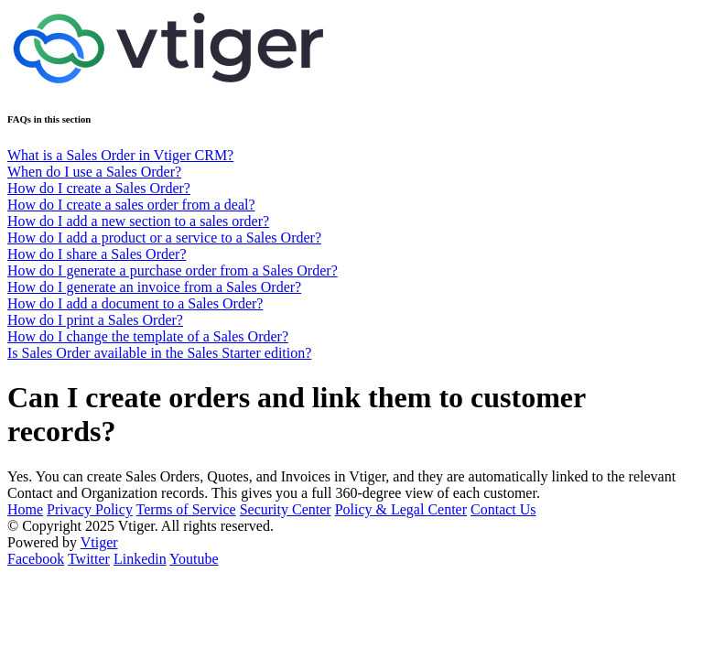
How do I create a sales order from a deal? (131, 204)
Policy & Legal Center (401, 509)
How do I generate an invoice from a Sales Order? (154, 287)
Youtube (194, 559)
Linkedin (140, 559)
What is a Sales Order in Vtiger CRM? (120, 155)
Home (25, 509)
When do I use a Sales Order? (94, 171)
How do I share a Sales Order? (96, 254)
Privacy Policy (90, 509)
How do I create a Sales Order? (98, 188)
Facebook (35, 559)
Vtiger (99, 542)
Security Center (285, 509)
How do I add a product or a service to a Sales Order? (164, 237)
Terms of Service (186, 509)
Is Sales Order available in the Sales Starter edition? (159, 353)
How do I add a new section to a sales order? (138, 221)
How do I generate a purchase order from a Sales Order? (172, 270)
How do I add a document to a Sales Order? (135, 303)
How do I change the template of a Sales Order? (147, 336)
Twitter (89, 559)
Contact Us (503, 509)
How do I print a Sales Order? (95, 320)
